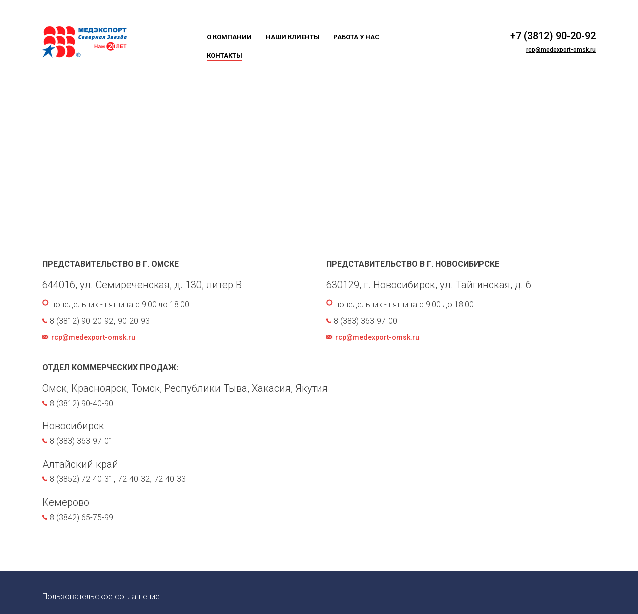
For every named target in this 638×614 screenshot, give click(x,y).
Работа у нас (356, 37)
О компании (229, 37)
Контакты (224, 55)
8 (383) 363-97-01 (81, 441)
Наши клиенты (292, 37)
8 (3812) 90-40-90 (81, 403)
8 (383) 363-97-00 (365, 321)
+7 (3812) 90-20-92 (553, 36)
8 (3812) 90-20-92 (81, 321)
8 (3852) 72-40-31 (81, 479)
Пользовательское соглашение (101, 596)
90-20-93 (134, 321)
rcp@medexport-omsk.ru (561, 49)
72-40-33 (170, 479)
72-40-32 (134, 479)
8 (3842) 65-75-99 (81, 517)
